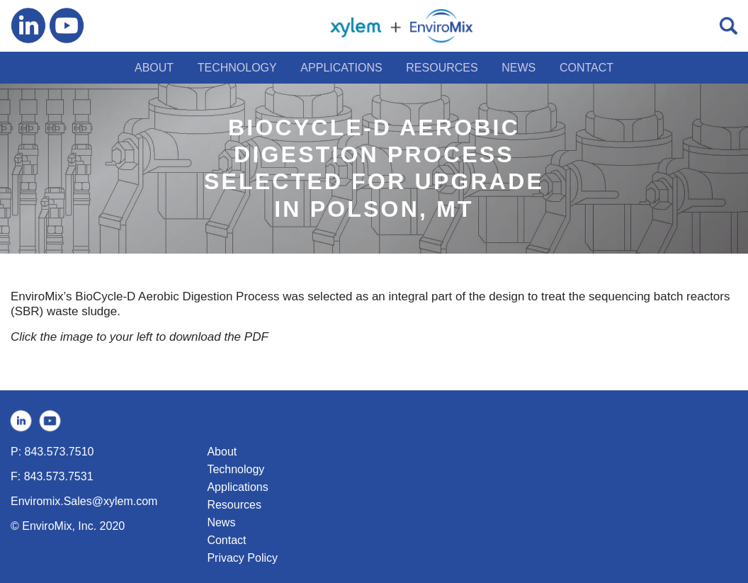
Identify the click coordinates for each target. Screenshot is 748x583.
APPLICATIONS (341, 68)
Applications (237, 487)
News (221, 522)
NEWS (519, 68)
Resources (234, 505)
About (222, 452)
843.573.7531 (59, 476)
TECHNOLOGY (237, 68)
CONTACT (586, 68)
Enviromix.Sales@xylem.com (84, 501)
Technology (235, 469)
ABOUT (154, 68)
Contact (226, 540)
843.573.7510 (59, 452)
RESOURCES (441, 68)
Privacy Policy (242, 558)
